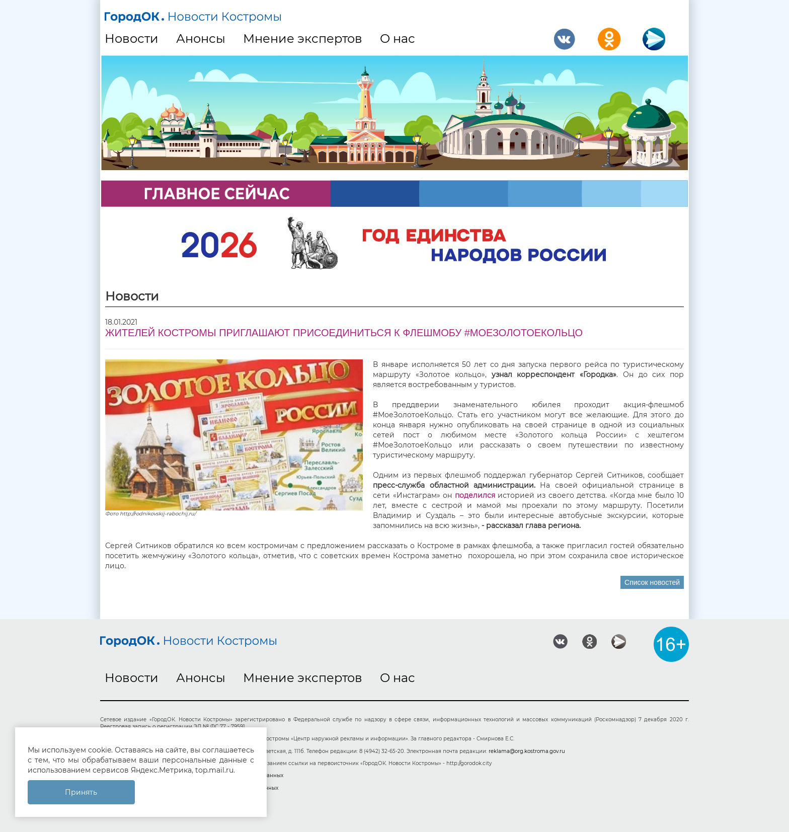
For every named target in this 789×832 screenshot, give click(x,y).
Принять (81, 792)
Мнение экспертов (302, 38)
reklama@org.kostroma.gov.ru (527, 751)
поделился (475, 495)
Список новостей (652, 582)
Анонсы (200, 38)
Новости (132, 38)
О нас (397, 38)
